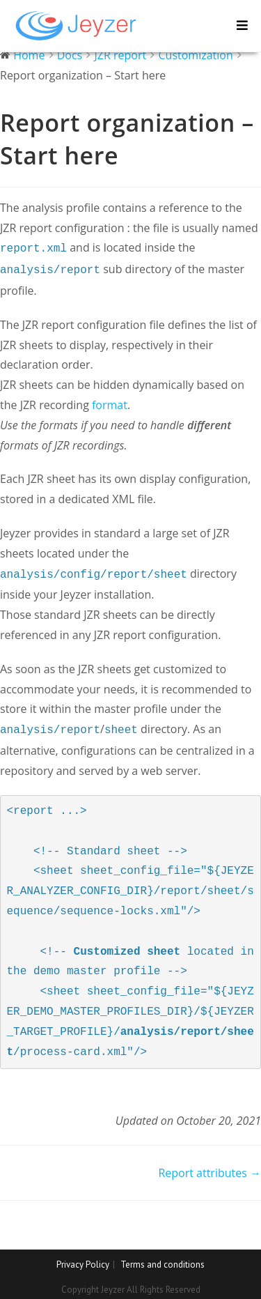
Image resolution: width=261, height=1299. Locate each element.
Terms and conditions (162, 1259)
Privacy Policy (82, 1259)
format (109, 402)
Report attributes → (209, 1167)
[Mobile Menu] (242, 25)
